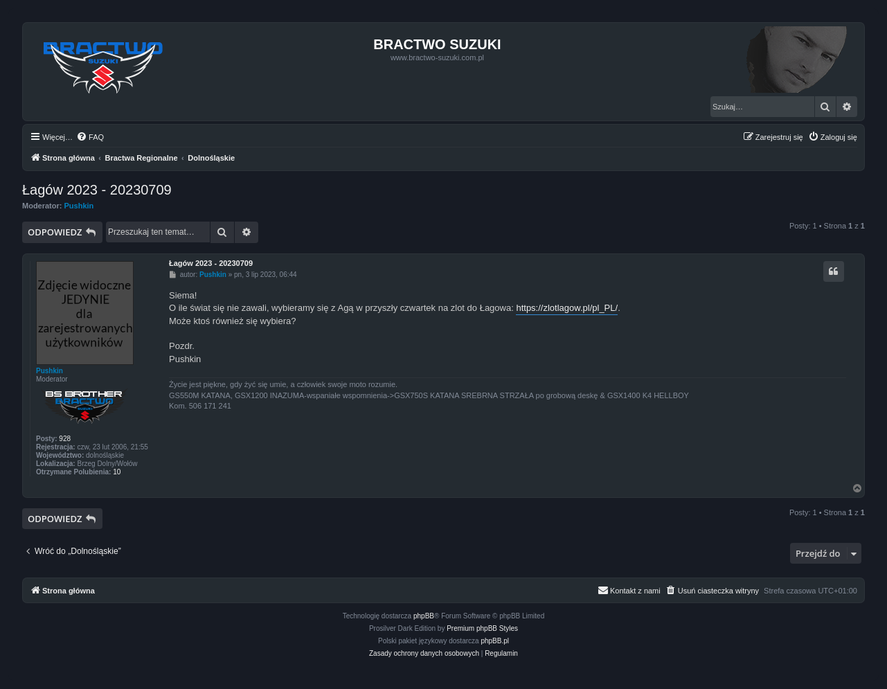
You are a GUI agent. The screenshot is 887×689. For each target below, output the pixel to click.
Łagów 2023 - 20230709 (97, 189)
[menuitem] (90, 137)
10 (116, 472)
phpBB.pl (495, 641)
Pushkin (79, 206)
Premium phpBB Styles (482, 628)
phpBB (423, 616)
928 (65, 438)
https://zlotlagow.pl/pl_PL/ (567, 308)
